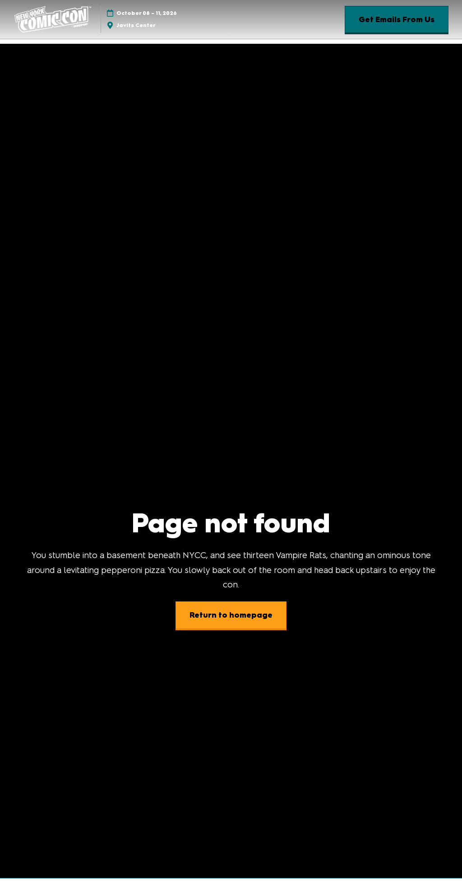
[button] (396, 19)
